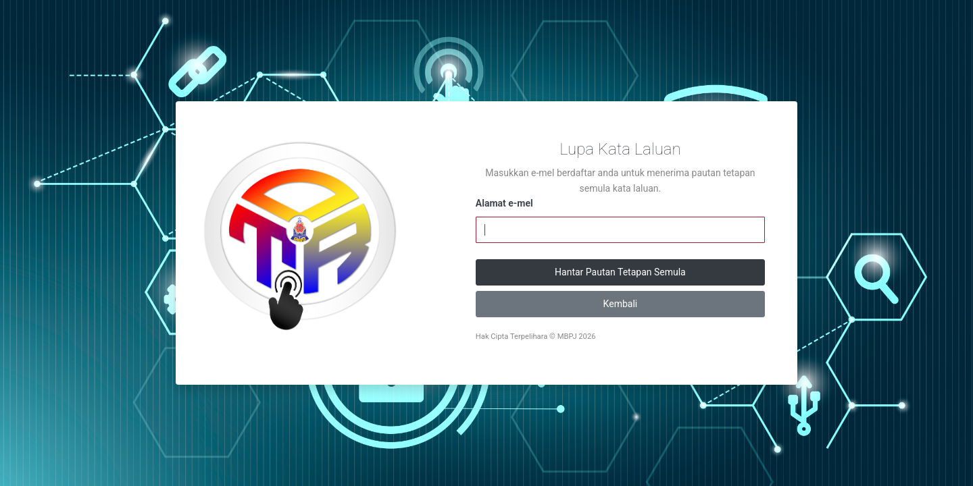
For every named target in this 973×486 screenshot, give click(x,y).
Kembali (620, 303)
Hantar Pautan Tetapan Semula (620, 272)
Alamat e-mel (504, 203)
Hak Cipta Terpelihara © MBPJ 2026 (536, 336)
